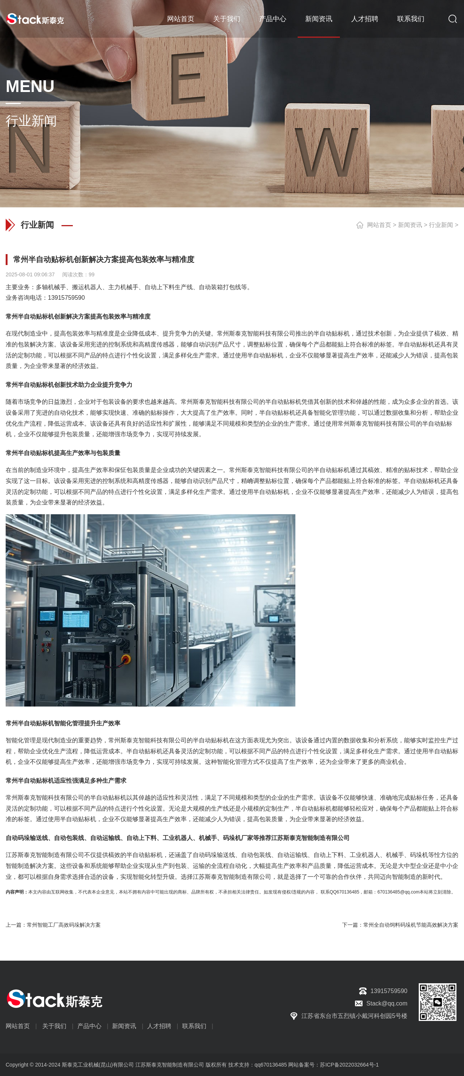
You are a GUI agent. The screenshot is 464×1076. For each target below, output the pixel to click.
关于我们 (226, 19)
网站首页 (180, 19)
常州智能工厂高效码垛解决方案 (64, 925)
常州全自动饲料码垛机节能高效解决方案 (410, 925)
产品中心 (272, 19)
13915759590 (66, 297)
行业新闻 (441, 225)
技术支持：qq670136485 (257, 1065)
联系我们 (410, 19)
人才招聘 (364, 19)
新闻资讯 (318, 19)
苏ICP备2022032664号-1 (349, 1065)
